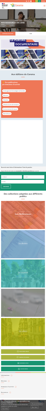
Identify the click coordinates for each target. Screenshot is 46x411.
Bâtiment (5, 95)
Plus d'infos (5, 408)
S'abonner (6, 186)
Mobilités (5, 100)
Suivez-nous (24, 368)
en (44, 1)
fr (42, 1)
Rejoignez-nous (24, 351)
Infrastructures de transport (11, 104)
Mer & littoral (6, 113)
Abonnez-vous (24, 363)
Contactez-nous (24, 357)
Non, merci (34, 407)
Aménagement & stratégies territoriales (14, 91)
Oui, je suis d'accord (37, 403)
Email (4, 181)
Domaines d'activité (7, 33)
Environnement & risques (10, 109)
